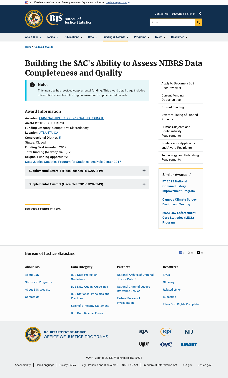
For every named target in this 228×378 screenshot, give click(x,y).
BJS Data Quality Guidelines (89, 286)
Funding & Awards (43, 47)
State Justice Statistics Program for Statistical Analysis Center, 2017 (73, 162)
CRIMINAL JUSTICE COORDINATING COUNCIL (71, 118)
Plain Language (44, 365)
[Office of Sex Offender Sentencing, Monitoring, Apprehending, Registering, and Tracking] (189, 343)
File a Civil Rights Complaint (181, 304)
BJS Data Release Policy (87, 313)
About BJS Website (37, 289)
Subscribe (178, 13)
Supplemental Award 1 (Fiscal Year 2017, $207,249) (66, 184)
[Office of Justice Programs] (34, 19)
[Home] (68, 18)
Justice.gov (204, 365)
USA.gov (187, 365)
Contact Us (161, 13)
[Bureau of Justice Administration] (143, 330)
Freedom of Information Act (160, 365)
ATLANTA (46, 132)
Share (201, 14)
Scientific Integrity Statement (90, 305)
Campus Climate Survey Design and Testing (179, 202)
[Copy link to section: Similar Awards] (189, 174)
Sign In (191, 13)
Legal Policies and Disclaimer (99, 365)
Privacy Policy (67, 365)
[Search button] (198, 22)
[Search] (172, 22)
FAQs (166, 275)
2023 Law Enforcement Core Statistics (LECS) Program (179, 217)
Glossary (168, 282)
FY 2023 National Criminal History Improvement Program (178, 186)
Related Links (172, 289)
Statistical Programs (38, 282)
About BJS (32, 275)
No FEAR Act (130, 365)
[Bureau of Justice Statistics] (166, 334)
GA (56, 132)
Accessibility (23, 365)
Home (28, 47)
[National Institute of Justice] (189, 330)
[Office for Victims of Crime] (166, 344)
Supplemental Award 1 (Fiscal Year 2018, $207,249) (66, 171)
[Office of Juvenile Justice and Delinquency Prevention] (144, 345)
